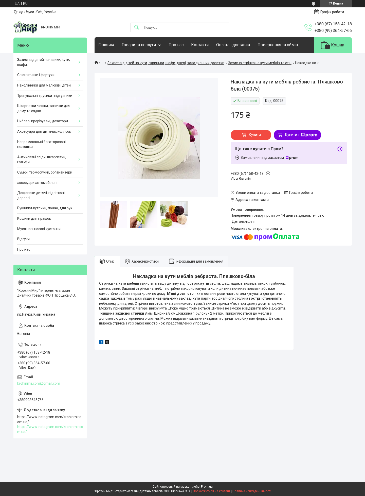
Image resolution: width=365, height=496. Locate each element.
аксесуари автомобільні (37, 183)
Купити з (301, 135)
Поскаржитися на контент (211, 491)
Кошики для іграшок (34, 218)
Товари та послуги (139, 44)
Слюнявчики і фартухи (35, 75)
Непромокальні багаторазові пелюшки (41, 144)
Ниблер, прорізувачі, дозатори (42, 121)
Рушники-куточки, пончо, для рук (44, 208)
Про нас (176, 44)
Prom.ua (207, 486)
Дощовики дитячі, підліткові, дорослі (41, 195)
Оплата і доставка (233, 44)
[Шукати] (136, 27)
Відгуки (23, 239)
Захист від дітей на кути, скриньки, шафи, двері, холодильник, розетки (165, 63)
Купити (255, 135)
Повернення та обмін (278, 44)
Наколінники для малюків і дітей (44, 85)
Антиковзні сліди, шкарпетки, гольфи (41, 159)
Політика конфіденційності (251, 491)
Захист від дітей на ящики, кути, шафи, (43, 62)
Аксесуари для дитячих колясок (44, 131)
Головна (106, 44)
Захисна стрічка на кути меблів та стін (259, 63)
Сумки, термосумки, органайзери (44, 172)
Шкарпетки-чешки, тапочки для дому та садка (43, 108)
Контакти (200, 44)
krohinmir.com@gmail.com (38, 383)
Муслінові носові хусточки (39, 229)
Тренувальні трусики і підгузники (44, 96)
